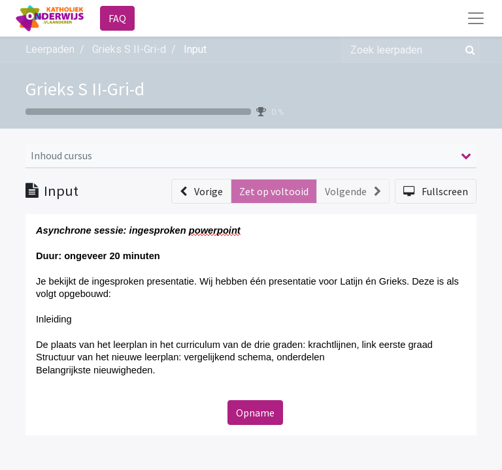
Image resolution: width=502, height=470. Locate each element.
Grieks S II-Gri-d (84, 89)
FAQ (117, 18)
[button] (201, 191)
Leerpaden (50, 49)
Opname (255, 412)
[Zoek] (467, 49)
